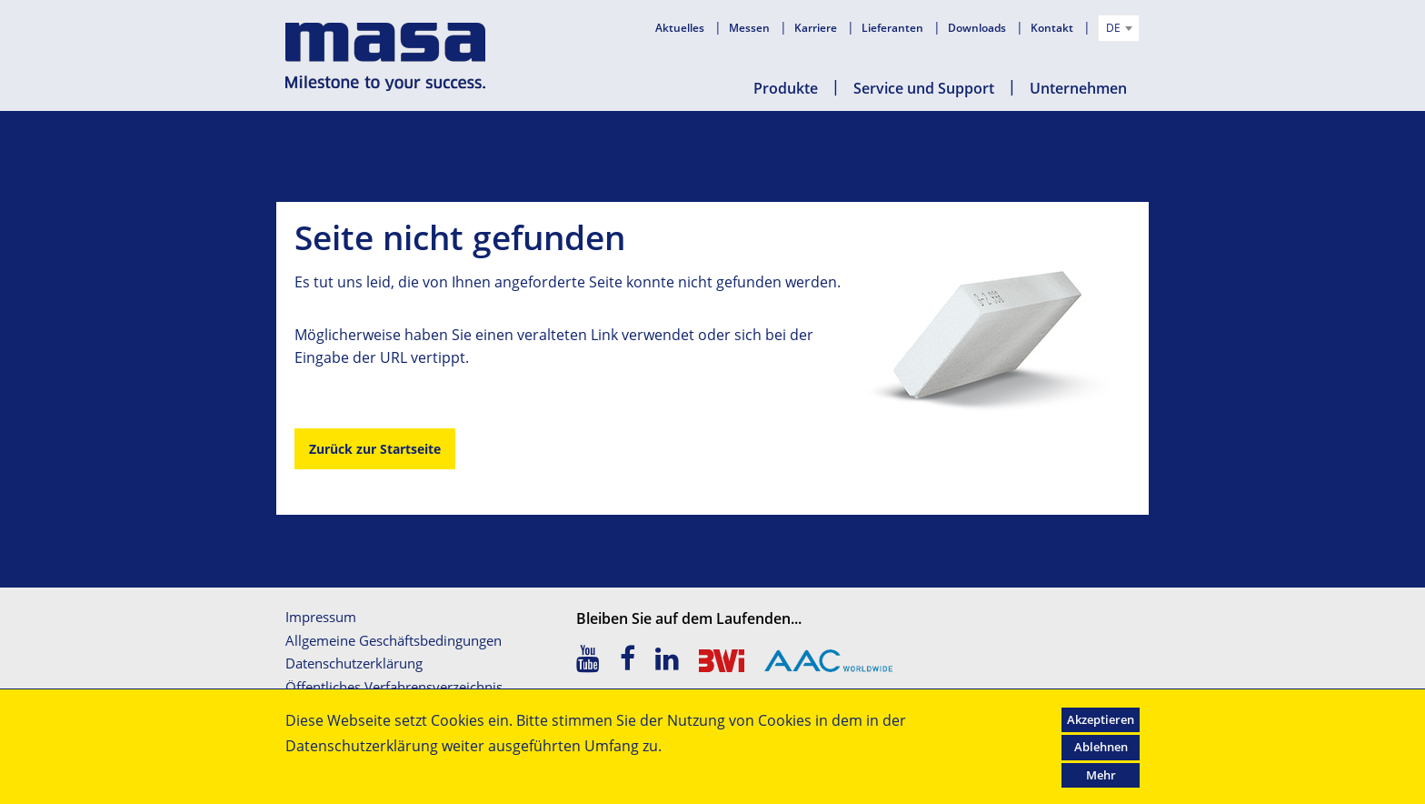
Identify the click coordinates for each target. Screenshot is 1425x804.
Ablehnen (1101, 747)
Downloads (978, 27)
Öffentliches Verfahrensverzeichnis (394, 687)
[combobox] (1119, 28)
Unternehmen (1078, 88)
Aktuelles (681, 27)
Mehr (1101, 775)
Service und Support (923, 88)
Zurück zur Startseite (375, 448)
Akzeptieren (1100, 719)
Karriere (817, 27)
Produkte (785, 88)
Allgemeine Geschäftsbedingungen (393, 640)
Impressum (320, 617)
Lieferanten (894, 27)
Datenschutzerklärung (354, 663)
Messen (750, 27)
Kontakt (1053, 27)
